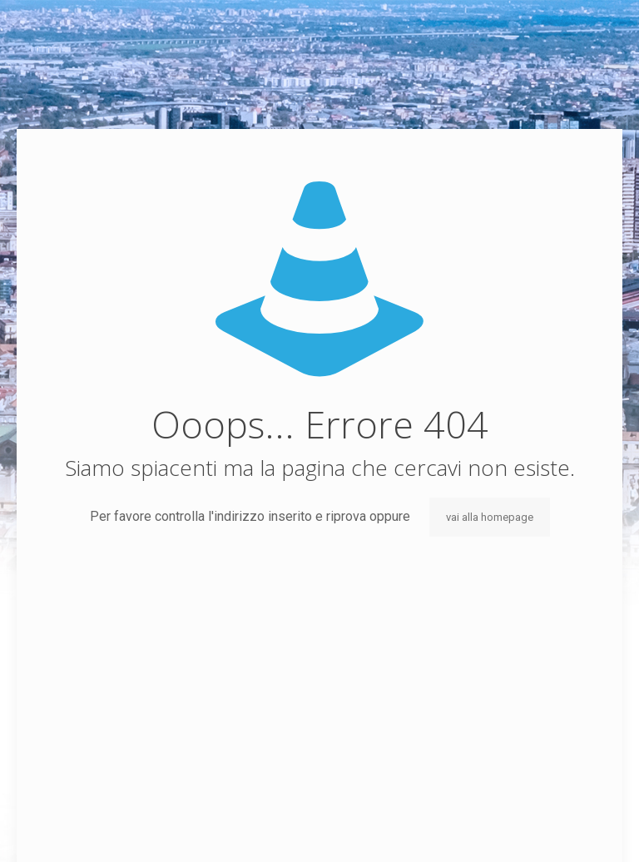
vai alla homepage (489, 517)
